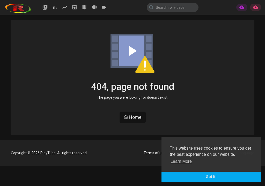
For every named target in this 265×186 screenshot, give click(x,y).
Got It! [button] (211, 177)
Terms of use (154, 153)
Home (133, 117)
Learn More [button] (181, 161)
